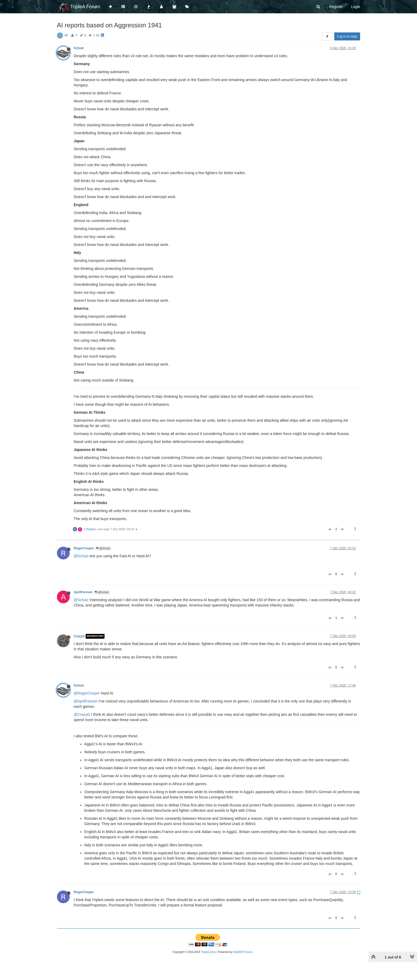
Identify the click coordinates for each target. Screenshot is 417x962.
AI (66, 35)
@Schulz (103, 548)
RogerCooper (84, 548)
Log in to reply (347, 36)
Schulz (79, 48)
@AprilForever (86, 701)
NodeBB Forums (243, 952)
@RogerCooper (87, 693)
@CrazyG (82, 714)
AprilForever (83, 592)
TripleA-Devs (208, 952)
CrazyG (79, 636)
